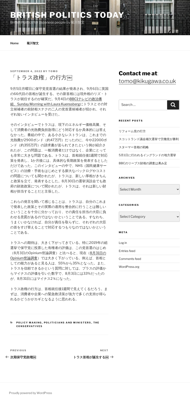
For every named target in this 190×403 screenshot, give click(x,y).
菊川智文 (33, 43)
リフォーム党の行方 (132, 131)
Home (14, 43)
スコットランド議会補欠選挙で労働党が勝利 (149, 139)
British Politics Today (67, 15)
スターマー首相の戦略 (134, 147)
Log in (123, 242)
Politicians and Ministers (67, 322)
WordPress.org (129, 266)
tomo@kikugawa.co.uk (147, 81)
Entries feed (127, 251)
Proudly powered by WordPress (30, 393)
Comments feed (130, 259)
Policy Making (29, 322)
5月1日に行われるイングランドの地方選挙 (147, 155)
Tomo (53, 71)
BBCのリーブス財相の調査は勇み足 (143, 163)
